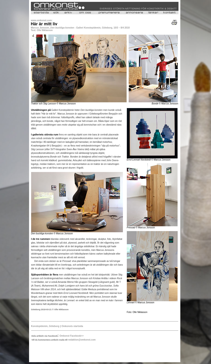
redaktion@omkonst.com (82, 339)
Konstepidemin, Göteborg (45, 326)
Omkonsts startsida (72, 326)
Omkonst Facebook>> (71, 336)
